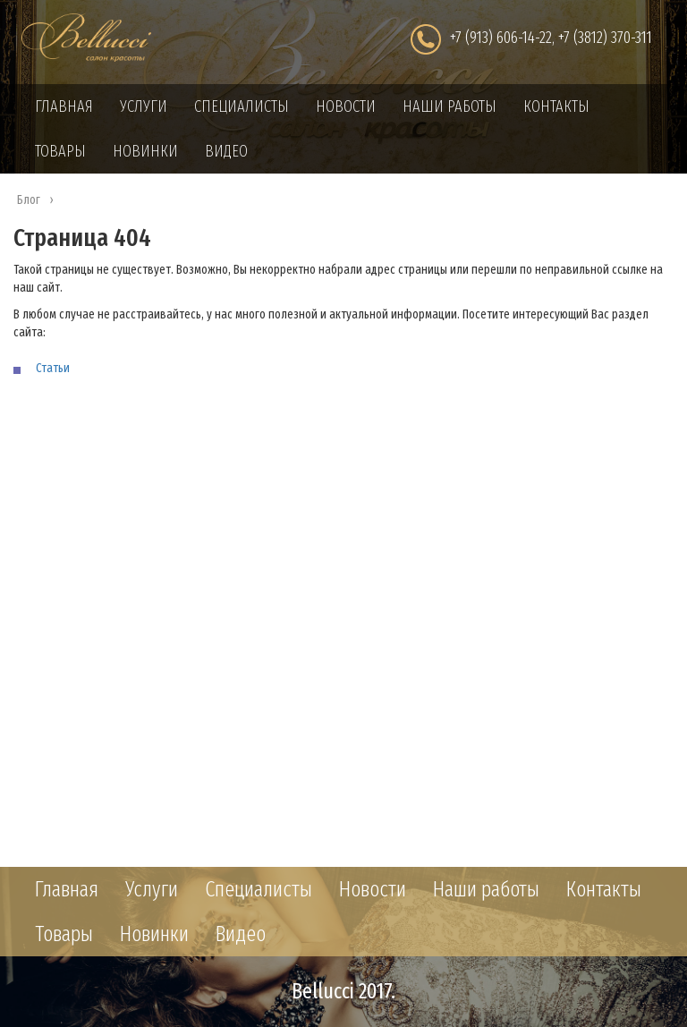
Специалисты (241, 106)
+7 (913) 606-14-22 (501, 37)
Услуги (143, 106)
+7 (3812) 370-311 (605, 37)
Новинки (145, 151)
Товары (60, 151)
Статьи (53, 368)
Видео (226, 151)
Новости (346, 106)
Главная (64, 106)
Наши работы (449, 106)
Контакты (556, 106)
